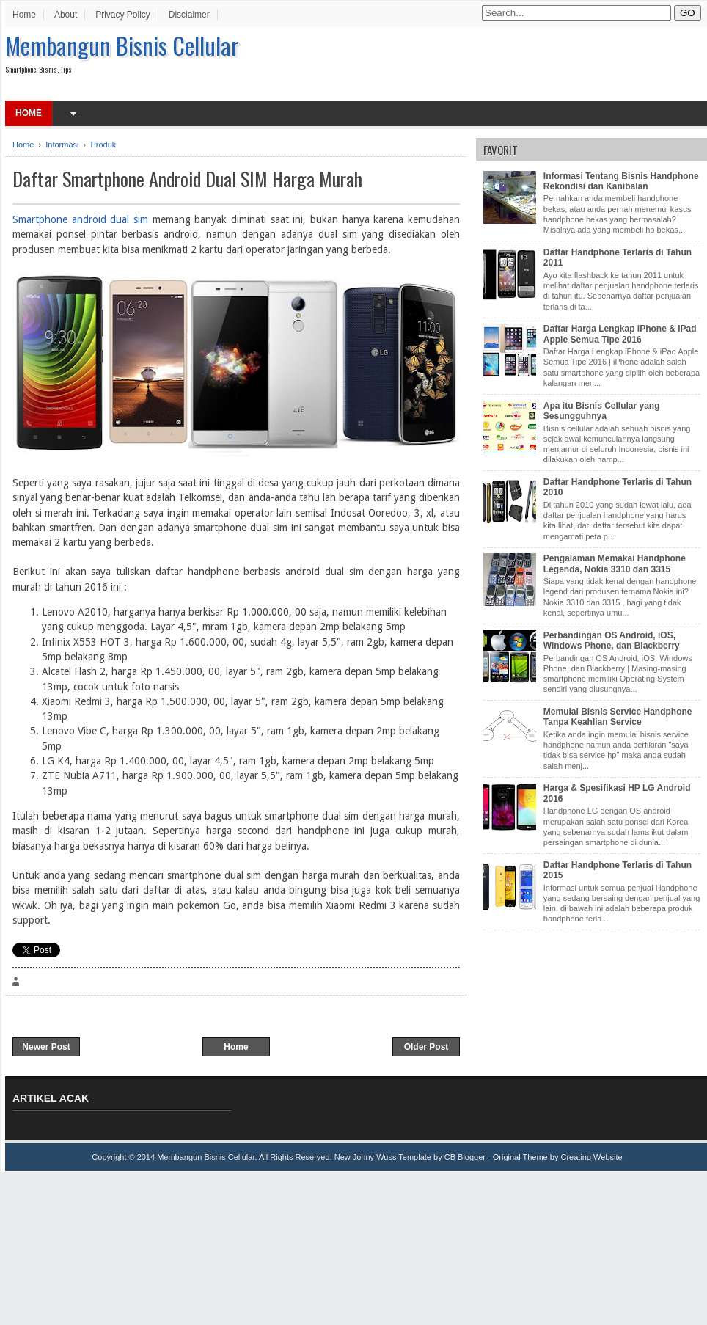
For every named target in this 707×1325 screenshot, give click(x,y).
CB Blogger (465, 1157)
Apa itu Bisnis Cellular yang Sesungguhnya (601, 411)
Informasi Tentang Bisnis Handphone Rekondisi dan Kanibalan (621, 181)
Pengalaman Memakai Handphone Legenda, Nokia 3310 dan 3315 (614, 563)
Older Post (426, 1047)
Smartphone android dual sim (80, 219)
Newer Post (46, 1047)
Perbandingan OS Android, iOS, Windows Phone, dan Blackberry (611, 640)
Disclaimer (189, 15)
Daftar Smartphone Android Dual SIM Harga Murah (187, 178)
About (65, 15)
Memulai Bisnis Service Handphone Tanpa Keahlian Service (617, 717)
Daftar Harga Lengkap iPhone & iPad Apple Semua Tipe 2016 (620, 334)
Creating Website (591, 1157)
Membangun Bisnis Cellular (122, 45)
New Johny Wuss (365, 1157)
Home (24, 15)
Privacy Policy (122, 15)
